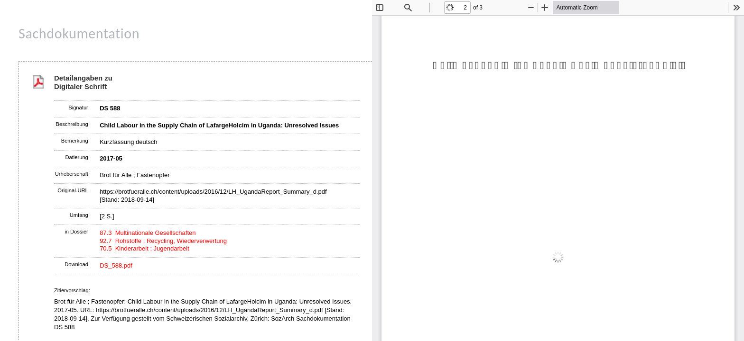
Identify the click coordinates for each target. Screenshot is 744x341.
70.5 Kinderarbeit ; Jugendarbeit (144, 248)
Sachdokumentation (79, 33)
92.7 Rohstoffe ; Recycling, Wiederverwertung (163, 240)
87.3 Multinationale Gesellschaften (147, 232)
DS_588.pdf (116, 265)
